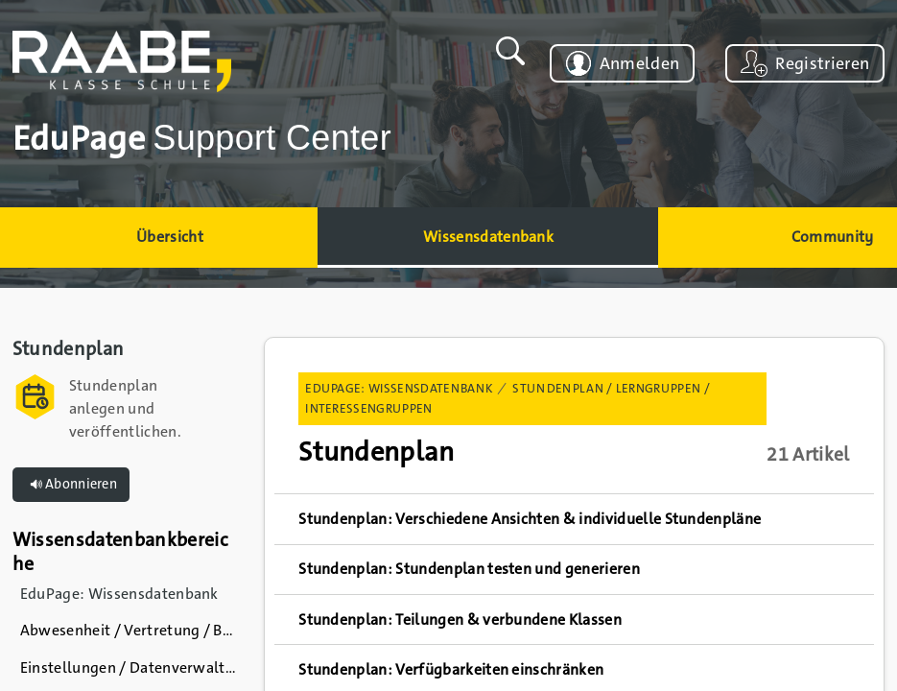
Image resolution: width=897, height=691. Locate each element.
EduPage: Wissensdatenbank (399, 388)
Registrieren (822, 63)
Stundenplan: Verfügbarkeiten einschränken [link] (450, 669)
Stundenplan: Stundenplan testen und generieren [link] (469, 569)
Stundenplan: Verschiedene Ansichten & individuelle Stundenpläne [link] (529, 519)
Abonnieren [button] (71, 484)
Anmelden (640, 63)
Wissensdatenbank (488, 236)
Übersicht (169, 236)
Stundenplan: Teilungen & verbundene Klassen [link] (460, 619)
